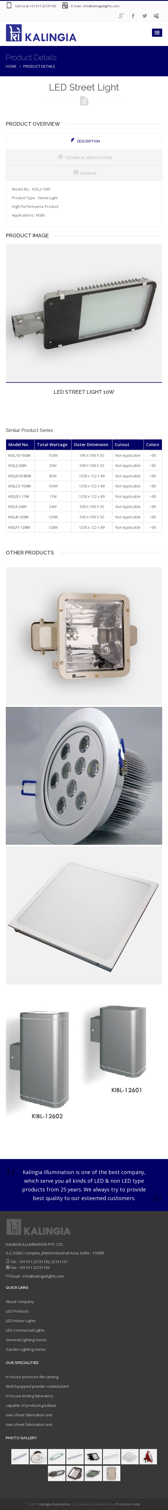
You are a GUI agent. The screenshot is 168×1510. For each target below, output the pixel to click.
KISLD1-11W (18, 496)
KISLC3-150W (19, 486)
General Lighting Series (26, 1339)
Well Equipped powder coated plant (37, 1386)
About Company (20, 1301)
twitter (145, 16)
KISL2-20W (17, 465)
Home (11, 66)
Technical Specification (85, 157)
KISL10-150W (19, 455)
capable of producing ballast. (31, 1405)
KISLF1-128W (19, 527)
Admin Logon (156, 16)
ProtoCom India (128, 1504)
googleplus (121, 16)
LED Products (17, 1311)
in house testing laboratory (29, 1395)
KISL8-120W (18, 517)
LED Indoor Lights (21, 1320)
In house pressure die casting (32, 1376)
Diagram (85, 173)
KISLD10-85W (19, 475)
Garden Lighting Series (26, 1349)
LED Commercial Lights (25, 1330)
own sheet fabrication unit (29, 1414)
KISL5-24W (17, 506)
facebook (133, 16)
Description (85, 141)
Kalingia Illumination (55, 1504)
